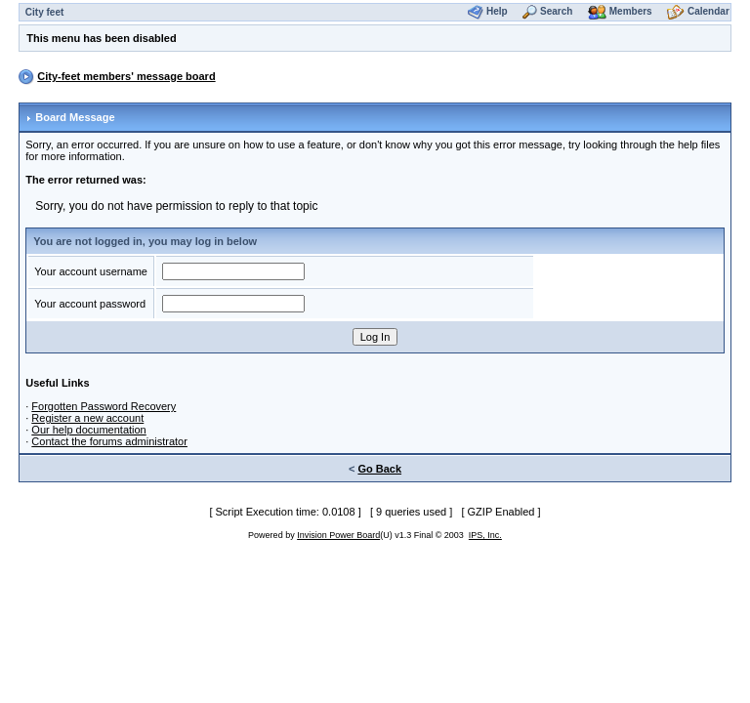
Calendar (708, 11)
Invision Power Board (338, 535)
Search (556, 11)
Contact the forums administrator (109, 441)
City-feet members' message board (126, 76)
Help (497, 11)
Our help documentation (88, 429)
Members (630, 11)
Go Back (379, 469)
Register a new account (87, 418)
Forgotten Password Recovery (103, 406)
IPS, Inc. (485, 535)
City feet (44, 12)
